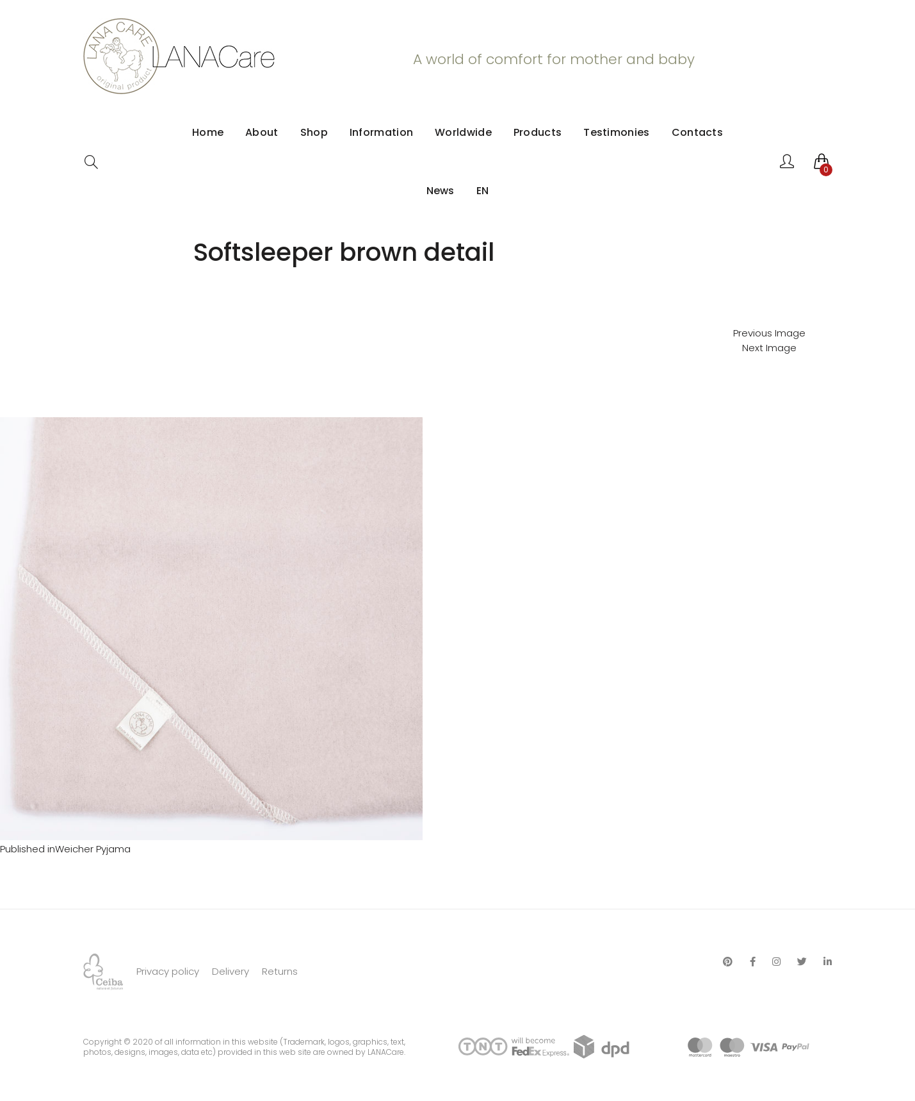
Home (207, 132)
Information (381, 132)
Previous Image (769, 333)
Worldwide (463, 132)
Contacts (697, 132)
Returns (280, 971)
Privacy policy (167, 971)
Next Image (769, 347)
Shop (314, 132)
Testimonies (616, 132)
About (262, 132)
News (440, 190)
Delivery (230, 971)
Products (538, 132)
